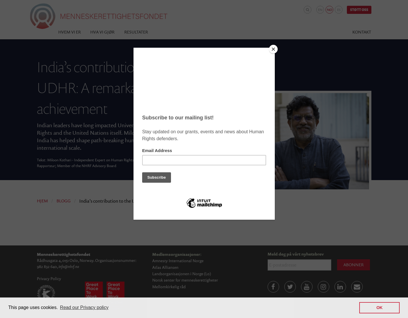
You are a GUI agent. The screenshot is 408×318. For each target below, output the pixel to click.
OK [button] (379, 307)
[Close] (273, 49)
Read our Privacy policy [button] (84, 307)
